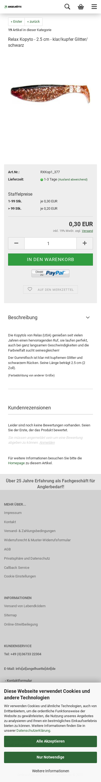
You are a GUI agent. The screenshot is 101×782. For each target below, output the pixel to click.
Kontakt (10, 522)
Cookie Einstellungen (20, 576)
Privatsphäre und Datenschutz (27, 558)
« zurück (33, 21)
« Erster (16, 21)
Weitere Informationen (50, 771)
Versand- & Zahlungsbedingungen (29, 531)
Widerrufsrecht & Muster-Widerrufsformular (37, 540)
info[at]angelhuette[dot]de (35, 669)
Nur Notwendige (50, 757)
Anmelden (47, 442)
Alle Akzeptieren (50, 741)
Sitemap (10, 615)
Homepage (16, 463)
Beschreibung (22, 317)
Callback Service (16, 568)
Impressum (13, 513)
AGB (7, 549)
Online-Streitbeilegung (21, 624)
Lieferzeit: (16, 179)
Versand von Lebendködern (25, 606)
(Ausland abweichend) (73, 179)
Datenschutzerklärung (33, 730)
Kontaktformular (19, 681)
